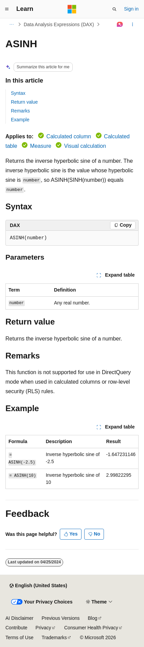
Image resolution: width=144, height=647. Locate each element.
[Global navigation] (7, 9)
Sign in (131, 9)
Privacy (43, 627)
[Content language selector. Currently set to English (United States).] (38, 585)
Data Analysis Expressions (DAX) (59, 24)
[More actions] (133, 24)
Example (20, 119)
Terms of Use (19, 637)
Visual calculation (85, 146)
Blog (92, 618)
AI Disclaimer (19, 618)
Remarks (20, 110)
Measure (40, 146)
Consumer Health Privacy (91, 627)
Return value (24, 102)
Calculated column (69, 136)
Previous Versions (60, 618)
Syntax (18, 93)
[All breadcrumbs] (11, 24)
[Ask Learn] (120, 24)
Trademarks (54, 637)
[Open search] (114, 9)
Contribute (16, 627)
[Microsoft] (72, 9)
